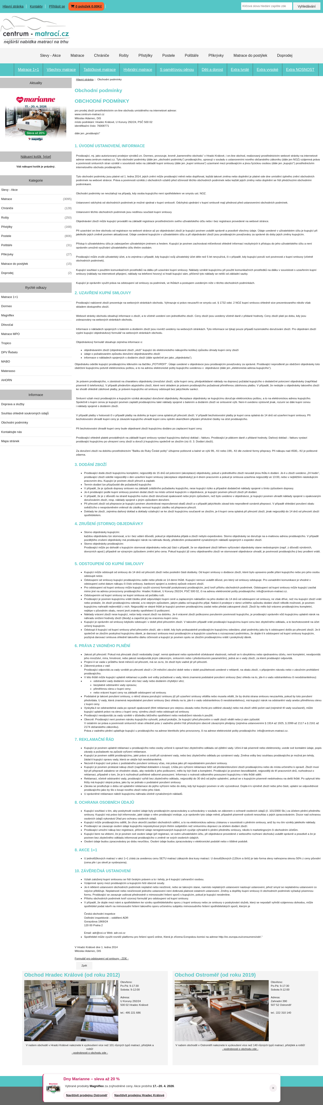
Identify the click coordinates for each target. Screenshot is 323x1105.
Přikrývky (216, 55)
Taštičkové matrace (99, 70)
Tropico (6, 343)
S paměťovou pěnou (177, 70)
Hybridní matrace (137, 70)
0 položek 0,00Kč (86, 6)
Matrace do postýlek (250, 55)
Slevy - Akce (50, 55)
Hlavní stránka (13, 6)
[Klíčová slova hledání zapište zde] (266, 6)
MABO (5, 361)
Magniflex (7, 315)
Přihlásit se (57, 6)
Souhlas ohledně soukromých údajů (25, 413)
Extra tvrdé (240, 70)
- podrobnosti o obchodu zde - (240, 1048)
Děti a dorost (212, 70)
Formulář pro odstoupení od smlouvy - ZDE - (102, 958)
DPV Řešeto (9, 352)
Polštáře (192, 55)
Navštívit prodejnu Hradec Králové (139, 1095)
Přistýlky (145, 55)
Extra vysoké (267, 70)
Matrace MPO (10, 334)
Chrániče (101, 55)
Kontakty (36, 6)
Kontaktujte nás (11, 432)
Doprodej (284, 55)
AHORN (6, 380)
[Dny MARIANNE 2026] (35, 118)
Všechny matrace (61, 70)
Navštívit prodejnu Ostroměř (86, 1095)
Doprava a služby (12, 404)
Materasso (8, 371)
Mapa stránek (10, 441)
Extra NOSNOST (300, 70)
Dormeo (6, 306)
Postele (168, 55)
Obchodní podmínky (14, 422)
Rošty (124, 55)
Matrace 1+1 (28, 70)
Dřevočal (7, 324)
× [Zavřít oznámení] (273, 1088)
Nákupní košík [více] (36, 157)
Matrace (77, 55)
